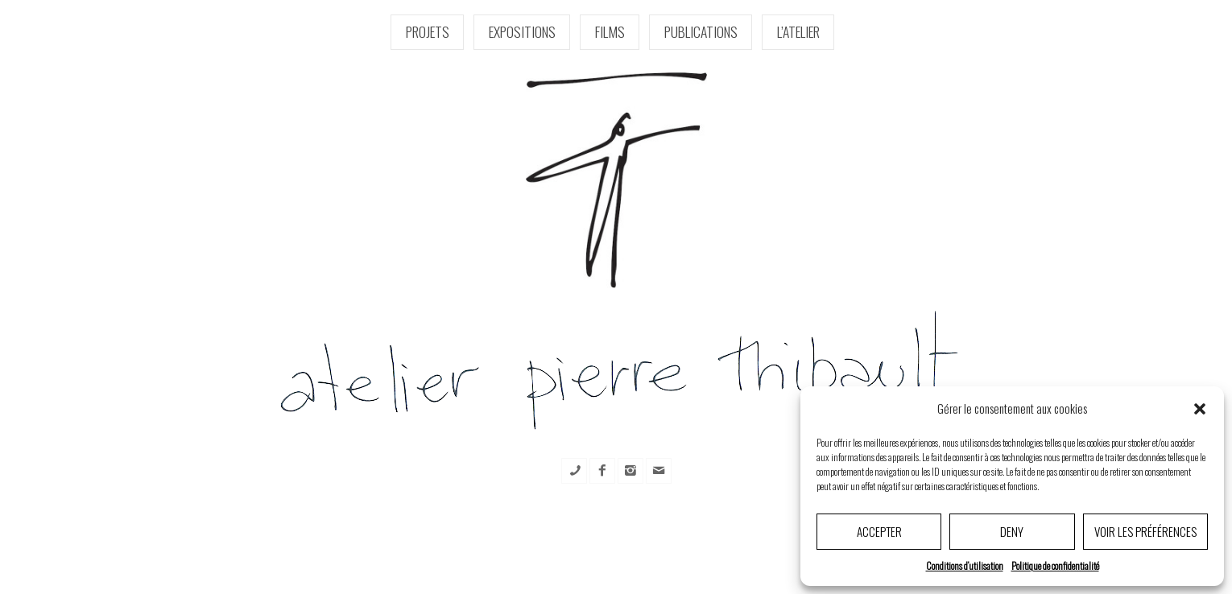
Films (610, 31)
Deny (1011, 531)
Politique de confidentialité (1055, 565)
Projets (427, 31)
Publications (701, 31)
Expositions (522, 31)
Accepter (879, 531)
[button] (1200, 409)
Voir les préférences (1145, 531)
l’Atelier (798, 31)
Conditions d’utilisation (964, 565)
